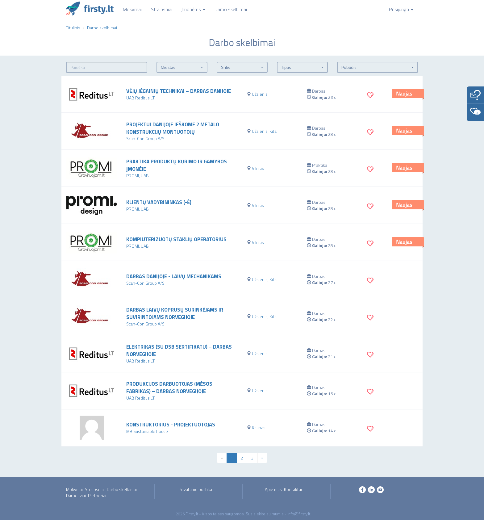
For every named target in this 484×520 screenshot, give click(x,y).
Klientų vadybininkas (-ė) (158, 202)
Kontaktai (293, 489)
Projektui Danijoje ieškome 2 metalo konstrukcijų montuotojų (172, 128)
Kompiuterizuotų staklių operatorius (176, 239)
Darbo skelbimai (122, 489)
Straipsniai (95, 489)
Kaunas (258, 427)
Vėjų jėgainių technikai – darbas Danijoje (178, 91)
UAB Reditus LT (140, 97)
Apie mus (273, 489)
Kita (273, 131)
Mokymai (74, 489)
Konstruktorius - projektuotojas (170, 425)
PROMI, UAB (137, 175)
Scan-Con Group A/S (145, 138)
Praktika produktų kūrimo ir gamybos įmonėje (176, 165)
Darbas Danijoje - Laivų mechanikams (173, 276)
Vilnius (258, 168)
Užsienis (260, 94)
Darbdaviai (76, 495)
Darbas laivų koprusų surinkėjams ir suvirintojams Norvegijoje (174, 313)
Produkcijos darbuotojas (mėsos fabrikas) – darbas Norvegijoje (169, 387)
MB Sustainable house (147, 431)
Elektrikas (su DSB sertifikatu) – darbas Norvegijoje (179, 350)
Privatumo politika (195, 489)
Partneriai (97, 495)
